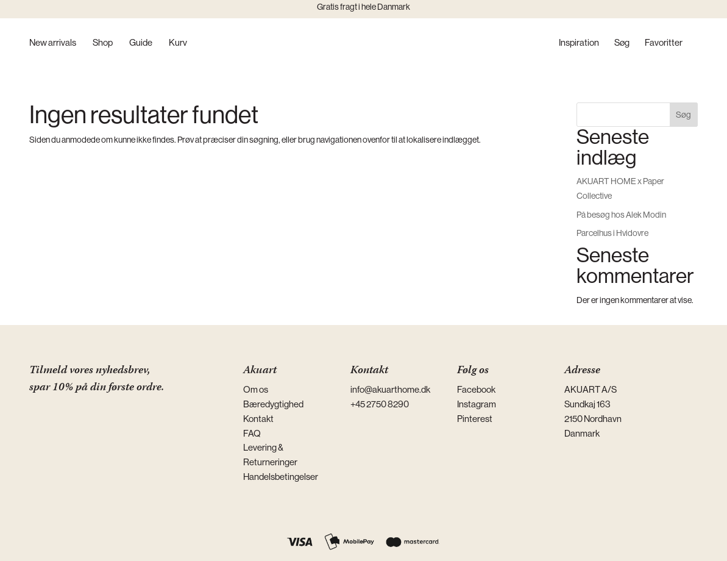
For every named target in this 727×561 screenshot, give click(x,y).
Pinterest (474, 418)
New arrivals (52, 43)
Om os (255, 389)
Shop (103, 43)
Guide (140, 43)
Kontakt (258, 418)
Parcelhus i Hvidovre (612, 233)
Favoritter (664, 43)
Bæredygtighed (273, 404)
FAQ (252, 433)
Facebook (476, 389)
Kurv (178, 43)
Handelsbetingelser (280, 476)
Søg (621, 43)
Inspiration (579, 43)
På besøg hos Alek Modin (621, 215)
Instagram (476, 404)
